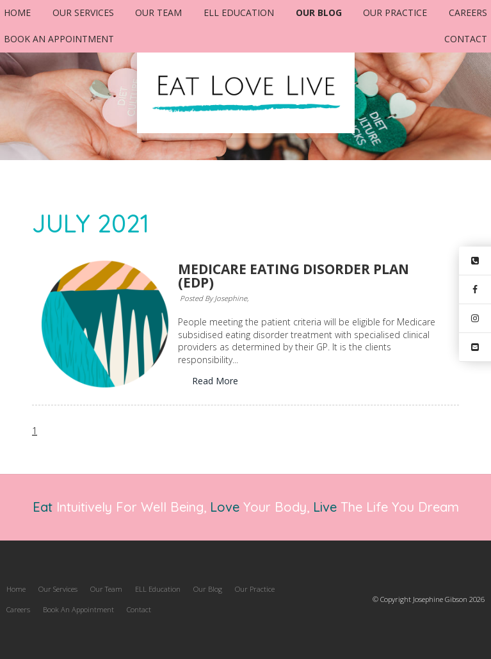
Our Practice (395, 12)
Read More (215, 381)
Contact (465, 39)
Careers (468, 12)
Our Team (158, 12)
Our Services (83, 12)
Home (17, 12)
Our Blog (319, 12)
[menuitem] (16, 589)
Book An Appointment (59, 39)
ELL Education (239, 12)
